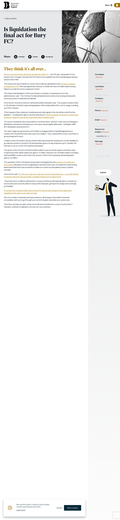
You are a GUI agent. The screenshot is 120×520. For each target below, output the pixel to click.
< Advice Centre (10, 18)
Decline (59, 508)
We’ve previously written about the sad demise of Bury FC (26, 74)
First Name (99, 75)
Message (99, 142)
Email (101, 120)
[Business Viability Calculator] (117, 5)
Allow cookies (72, 508)
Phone (101, 110)
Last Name (99, 87)
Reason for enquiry (102, 130)
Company (99, 99)
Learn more (20, 510)
